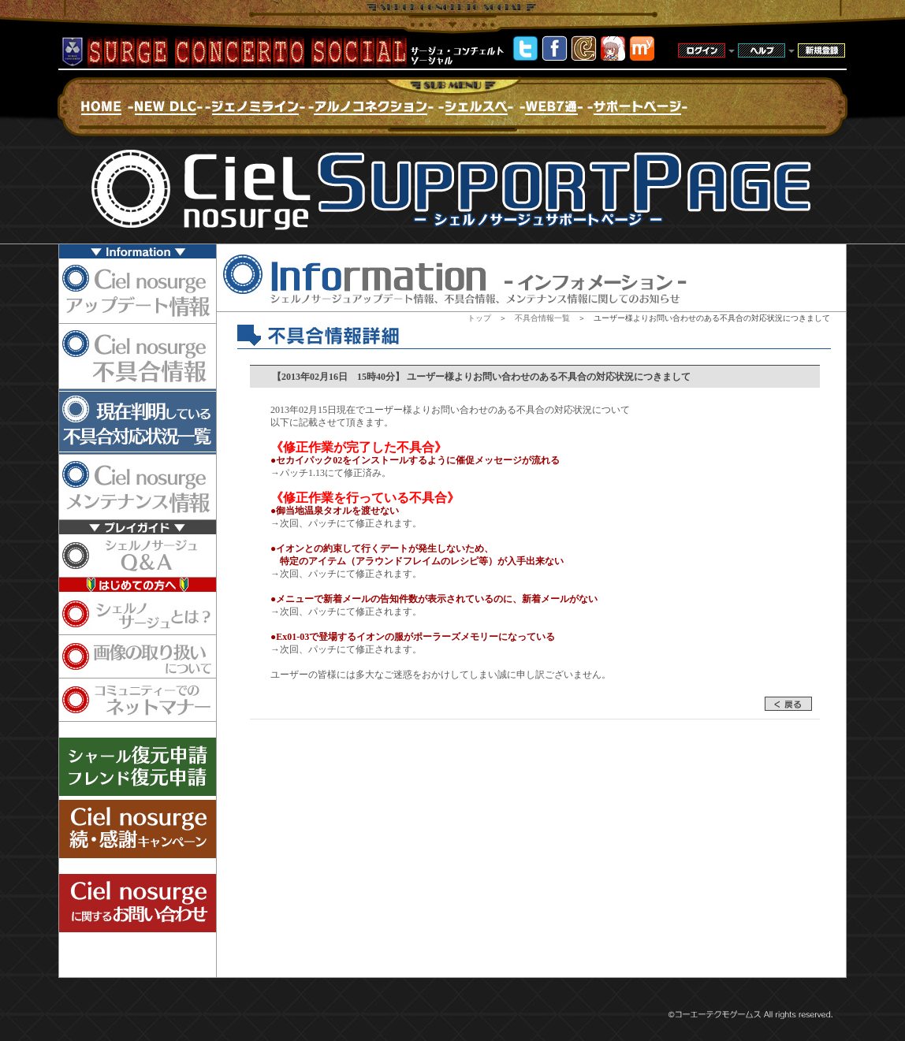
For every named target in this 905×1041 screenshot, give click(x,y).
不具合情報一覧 (542, 318)
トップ (479, 318)
